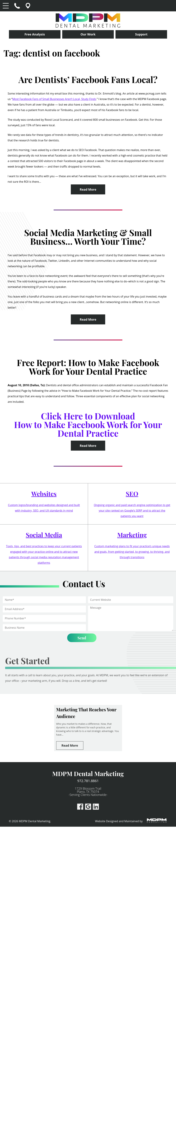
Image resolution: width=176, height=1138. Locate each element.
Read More (88, 189)
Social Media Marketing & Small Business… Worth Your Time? (88, 237)
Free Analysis (35, 34)
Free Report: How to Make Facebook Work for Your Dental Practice (88, 367)
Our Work (88, 34)
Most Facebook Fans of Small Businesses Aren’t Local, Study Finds (54, 99)
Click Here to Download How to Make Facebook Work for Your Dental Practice (88, 424)
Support (141, 34)
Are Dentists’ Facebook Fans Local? (88, 79)
